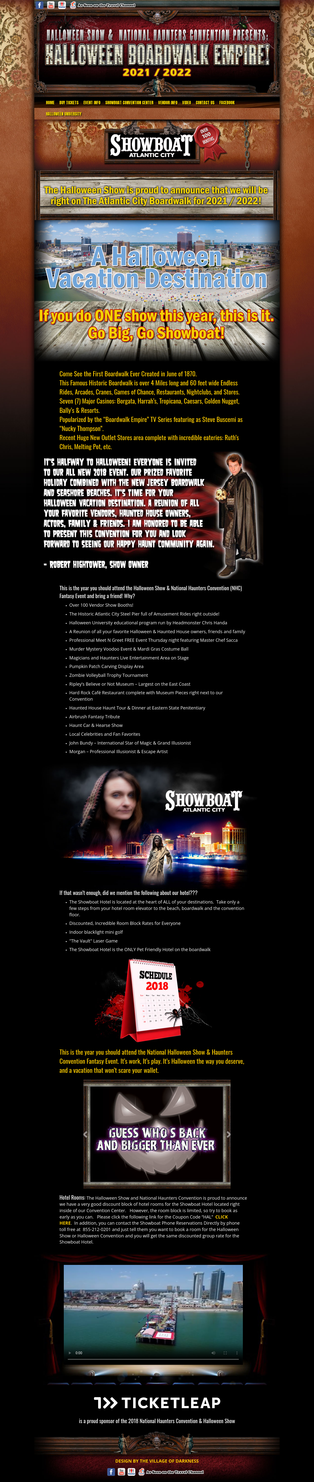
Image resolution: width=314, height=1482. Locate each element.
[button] (85, 1134)
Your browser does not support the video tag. (153, 1315)
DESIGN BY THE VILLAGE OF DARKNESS (157, 1461)
